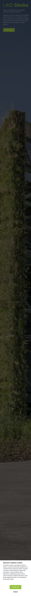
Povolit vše (15, 587)
